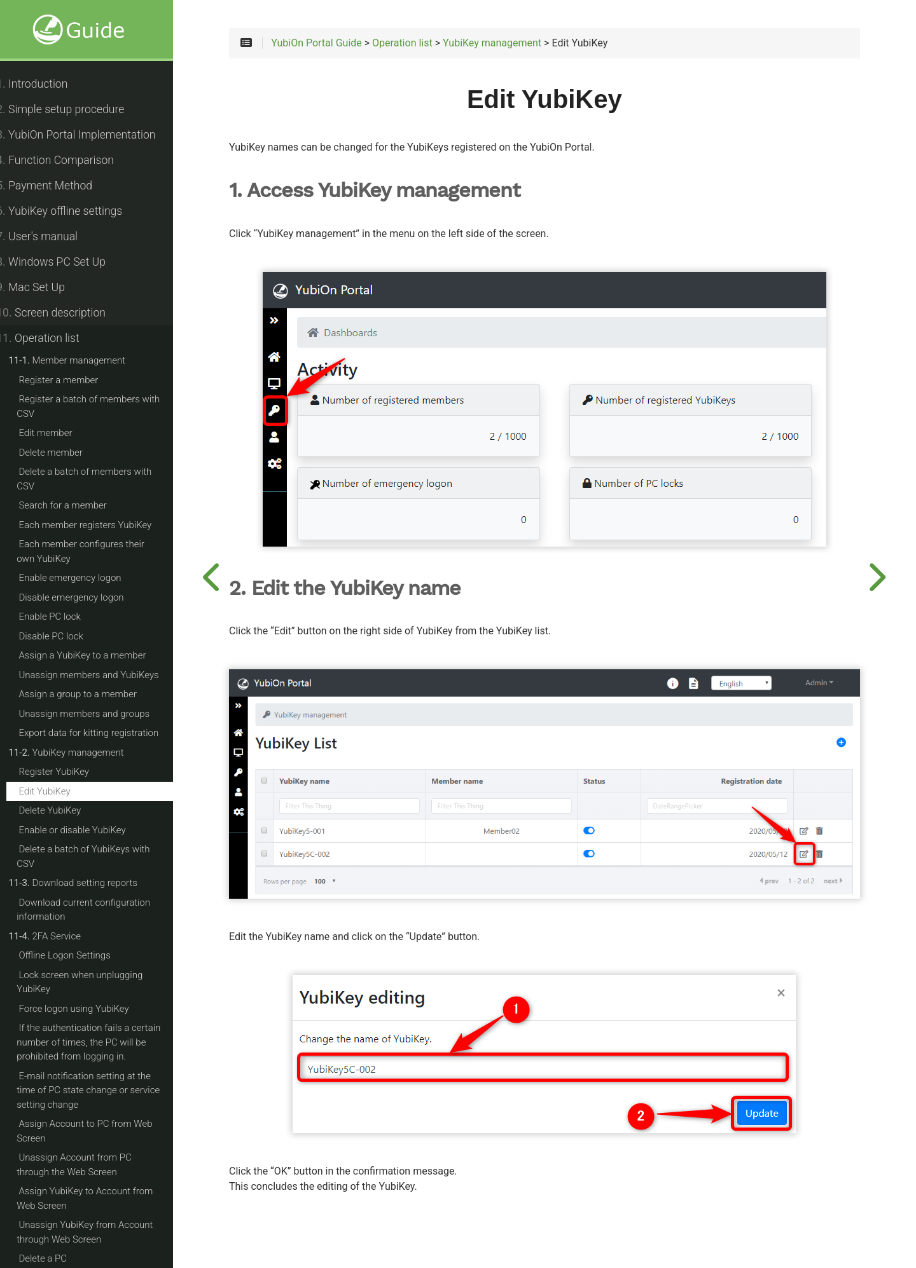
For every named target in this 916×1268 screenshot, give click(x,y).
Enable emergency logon (83, 577)
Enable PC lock (63, 616)
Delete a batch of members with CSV (98, 479)
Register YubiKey (67, 771)
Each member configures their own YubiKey (104, 551)
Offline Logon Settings (78, 955)
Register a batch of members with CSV (102, 406)
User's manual (51, 236)
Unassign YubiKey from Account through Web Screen (99, 1232)
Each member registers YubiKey (98, 525)
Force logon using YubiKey (87, 1008)
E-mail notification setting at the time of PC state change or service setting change (102, 1090)
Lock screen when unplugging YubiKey (93, 982)
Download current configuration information (97, 910)
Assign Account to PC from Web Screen (98, 1131)
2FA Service (58, 936)
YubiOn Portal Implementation (89, 134)
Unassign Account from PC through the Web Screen (105, 1165)
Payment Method (58, 185)
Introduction (45, 84)
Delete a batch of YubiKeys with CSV (97, 856)
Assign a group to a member (91, 694)
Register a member (72, 380)
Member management (80, 360)
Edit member (59, 433)
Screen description (65, 312)
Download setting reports (86, 883)
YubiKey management (79, 752)
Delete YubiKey (63, 810)
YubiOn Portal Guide (339, 45)
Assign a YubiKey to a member (96, 655)
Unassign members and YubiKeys (102, 675)
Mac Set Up (44, 287)
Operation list (51, 338)
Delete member (64, 452)
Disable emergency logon (84, 597)
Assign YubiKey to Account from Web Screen (99, 1198)
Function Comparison (69, 160)
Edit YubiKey (58, 791)
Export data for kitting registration (102, 733)
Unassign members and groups (97, 713)
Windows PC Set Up (65, 262)
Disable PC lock (64, 636)
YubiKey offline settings (73, 211)
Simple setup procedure (74, 109)
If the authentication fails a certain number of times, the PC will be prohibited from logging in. (102, 1042)
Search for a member (76, 505)
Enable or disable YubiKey (85, 830)
